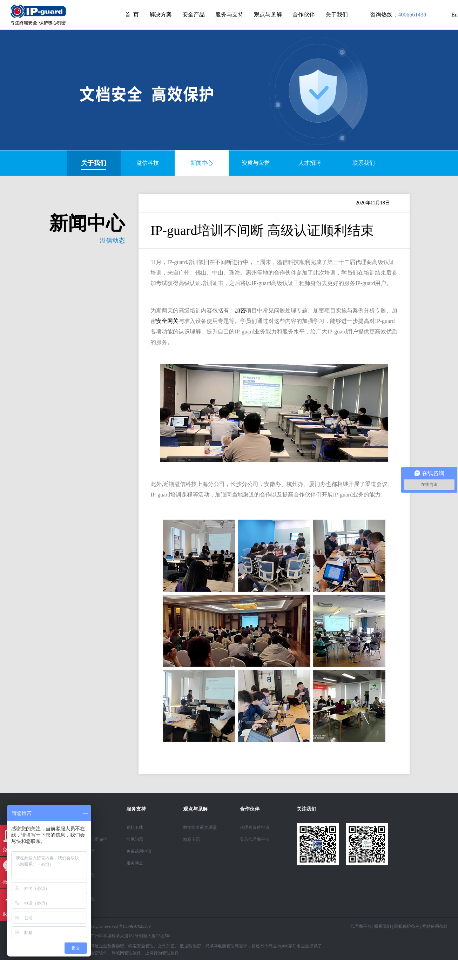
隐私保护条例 (406, 926)
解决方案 (160, 15)
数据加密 (115, 946)
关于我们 (336, 15)
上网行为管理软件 (162, 953)
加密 (240, 310)
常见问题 (134, 839)
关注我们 (306, 809)
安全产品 (193, 15)
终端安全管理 (141, 946)
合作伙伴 (303, 15)
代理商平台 (360, 926)
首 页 (132, 15)
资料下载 (134, 827)
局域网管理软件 (126, 953)
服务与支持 (229, 15)
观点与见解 (268, 15)
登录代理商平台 (254, 839)
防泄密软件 (96, 953)
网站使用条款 (434, 926)
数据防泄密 (190, 946)
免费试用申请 (138, 851)
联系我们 (382, 926)
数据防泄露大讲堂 (200, 827)
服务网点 (134, 863)
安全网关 (167, 321)
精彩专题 (191, 839)
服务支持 (136, 809)
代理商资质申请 (254, 827)
